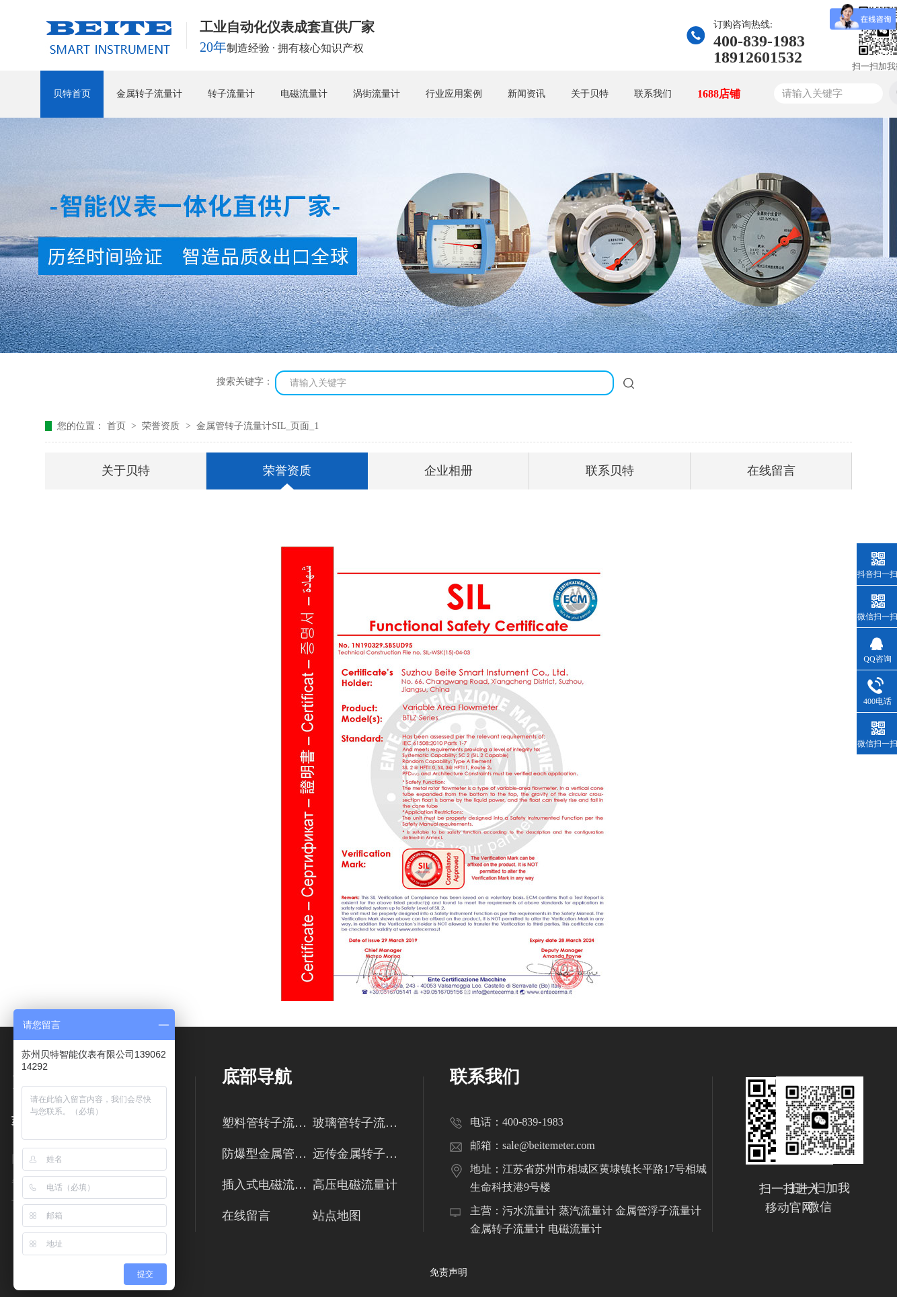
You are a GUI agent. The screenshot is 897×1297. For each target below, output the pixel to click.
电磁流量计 (303, 94)
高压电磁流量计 (355, 1184)
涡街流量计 (376, 94)
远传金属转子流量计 (358, 1154)
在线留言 (771, 470)
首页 (117, 426)
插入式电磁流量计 (267, 1184)
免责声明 (448, 1272)
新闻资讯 (526, 94)
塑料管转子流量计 (267, 1123)
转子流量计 (231, 94)
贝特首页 (72, 94)
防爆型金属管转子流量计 (267, 1154)
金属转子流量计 (149, 94)
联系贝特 (610, 470)
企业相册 (448, 470)
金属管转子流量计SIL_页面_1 (257, 426)
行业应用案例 (454, 94)
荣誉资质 (162, 426)
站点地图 (337, 1215)
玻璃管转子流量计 (358, 1123)
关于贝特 (590, 94)
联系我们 (653, 94)
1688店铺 (718, 94)
